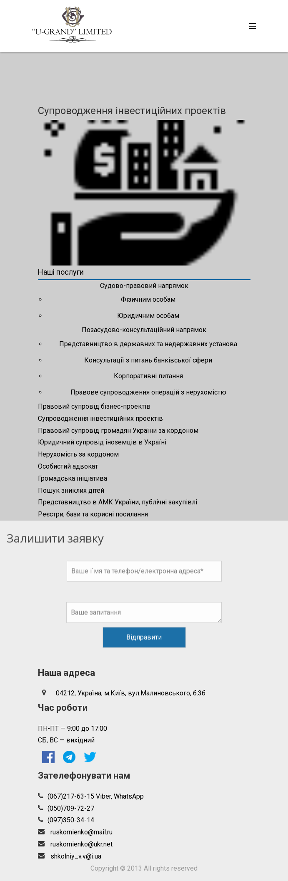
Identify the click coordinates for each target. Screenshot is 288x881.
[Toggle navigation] (250, 26)
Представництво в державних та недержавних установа (148, 344)
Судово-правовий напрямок (144, 286)
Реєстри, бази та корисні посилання (93, 514)
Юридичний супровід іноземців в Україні (102, 442)
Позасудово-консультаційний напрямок (144, 330)
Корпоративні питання (148, 376)
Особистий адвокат (68, 466)
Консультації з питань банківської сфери (148, 360)
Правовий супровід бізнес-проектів (94, 406)
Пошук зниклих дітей (71, 490)
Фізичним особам (148, 299)
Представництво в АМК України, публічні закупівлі (117, 502)
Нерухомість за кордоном (78, 454)
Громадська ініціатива (72, 478)
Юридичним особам (148, 316)
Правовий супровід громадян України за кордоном (118, 430)
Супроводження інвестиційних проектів (100, 418)
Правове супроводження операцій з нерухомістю (148, 392)
